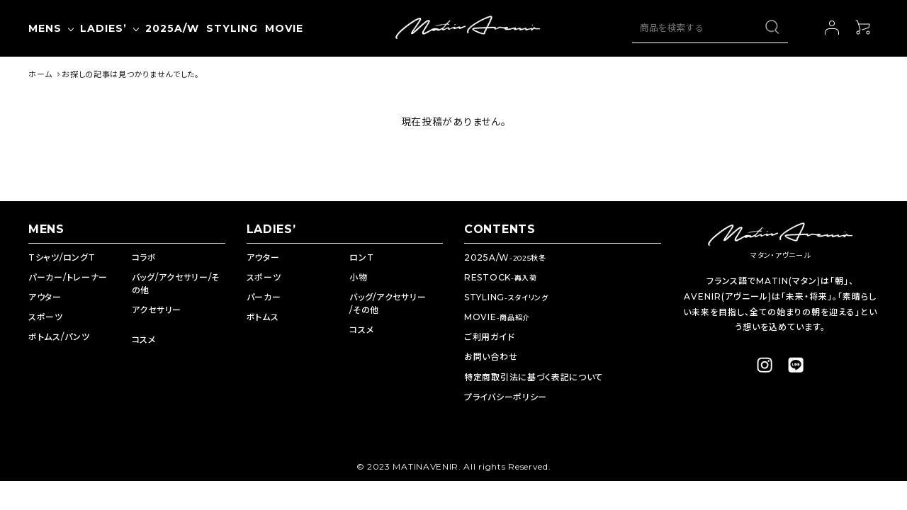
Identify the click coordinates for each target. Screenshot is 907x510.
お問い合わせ (490, 356)
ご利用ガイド (489, 337)
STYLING (506, 297)
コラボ (144, 257)
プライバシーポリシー (505, 397)
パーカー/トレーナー (68, 277)
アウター (45, 297)
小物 (358, 277)
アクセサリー (156, 310)
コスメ (144, 339)
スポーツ (45, 317)
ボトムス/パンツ (59, 337)
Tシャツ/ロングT (61, 257)
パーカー (264, 297)
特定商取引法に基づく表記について (533, 377)
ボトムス (263, 317)
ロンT (361, 257)
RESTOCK (500, 277)
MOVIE (497, 317)
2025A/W (505, 257)
